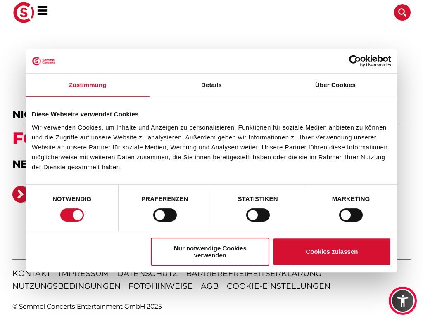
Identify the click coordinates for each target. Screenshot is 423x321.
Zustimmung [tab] (88, 84)
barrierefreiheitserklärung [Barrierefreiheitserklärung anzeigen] (254, 273)
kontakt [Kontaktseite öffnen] (31, 273)
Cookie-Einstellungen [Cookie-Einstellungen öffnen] (278, 286)
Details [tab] (211, 84)
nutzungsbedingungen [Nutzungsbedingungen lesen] (66, 286)
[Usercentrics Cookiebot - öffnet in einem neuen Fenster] (355, 61)
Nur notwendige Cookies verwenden (210, 252)
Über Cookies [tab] (335, 84)
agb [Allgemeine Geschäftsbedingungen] (210, 286)
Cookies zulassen (332, 251)
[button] (403, 301)
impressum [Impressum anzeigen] (84, 273)
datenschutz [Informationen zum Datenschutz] (147, 273)
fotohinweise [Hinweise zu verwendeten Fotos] (160, 286)
